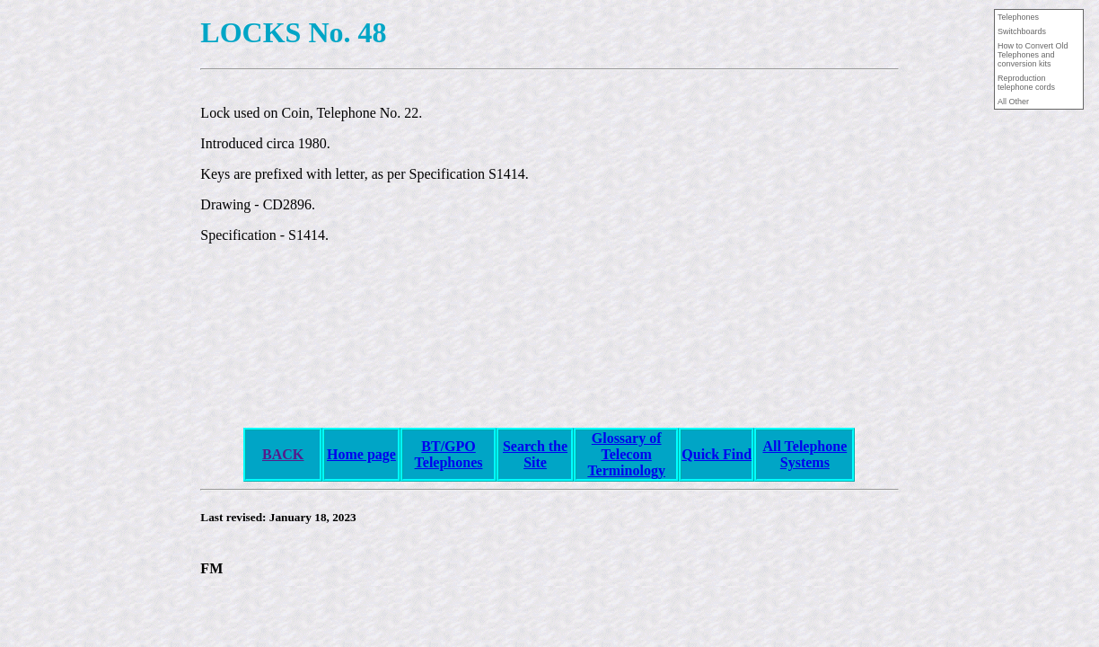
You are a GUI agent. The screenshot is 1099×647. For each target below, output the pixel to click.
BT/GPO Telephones (449, 454)
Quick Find (716, 454)
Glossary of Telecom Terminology (626, 454)
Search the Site (535, 454)
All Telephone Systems (804, 454)
